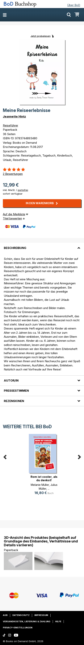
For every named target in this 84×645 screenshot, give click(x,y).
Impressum (41, 615)
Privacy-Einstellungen (17, 627)
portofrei (23, 190)
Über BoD (73, 5)
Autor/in (11, 380)
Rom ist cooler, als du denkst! (44, 478)
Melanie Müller (40, 484)
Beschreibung (15, 248)
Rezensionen (14, 401)
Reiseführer (10, 125)
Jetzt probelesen (41, 35)
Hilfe (58, 621)
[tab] (42, 245)
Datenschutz (21, 615)
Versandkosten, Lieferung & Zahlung (26, 621)
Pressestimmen (16, 390)
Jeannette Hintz (14, 116)
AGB (5, 615)
